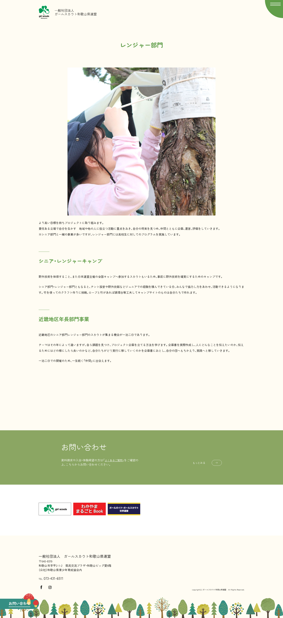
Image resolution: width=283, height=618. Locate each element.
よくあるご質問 (115, 460)
